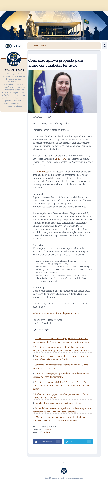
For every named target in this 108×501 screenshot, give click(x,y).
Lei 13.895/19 (61, 158)
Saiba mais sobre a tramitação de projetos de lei (56, 313)
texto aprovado (42, 171)
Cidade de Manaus (39, 46)
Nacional (47, 429)
